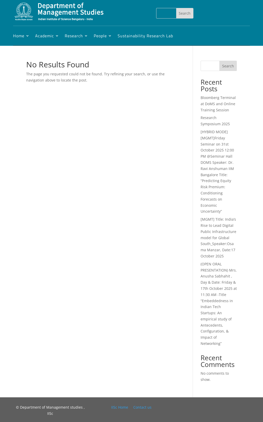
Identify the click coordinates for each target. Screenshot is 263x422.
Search (228, 66)
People (100, 36)
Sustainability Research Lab (145, 36)
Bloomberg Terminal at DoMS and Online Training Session (218, 103)
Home (18, 36)
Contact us (142, 407)
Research (74, 36)
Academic (44, 36)
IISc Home (119, 407)
